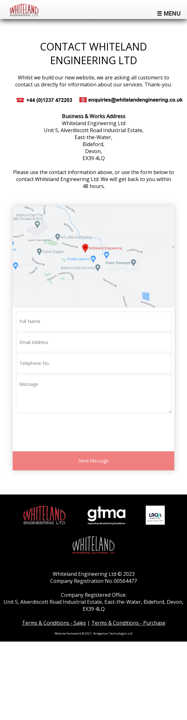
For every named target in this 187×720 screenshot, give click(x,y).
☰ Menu (169, 13)
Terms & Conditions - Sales (54, 622)
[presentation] (64, 433)
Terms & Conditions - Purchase (128, 622)
